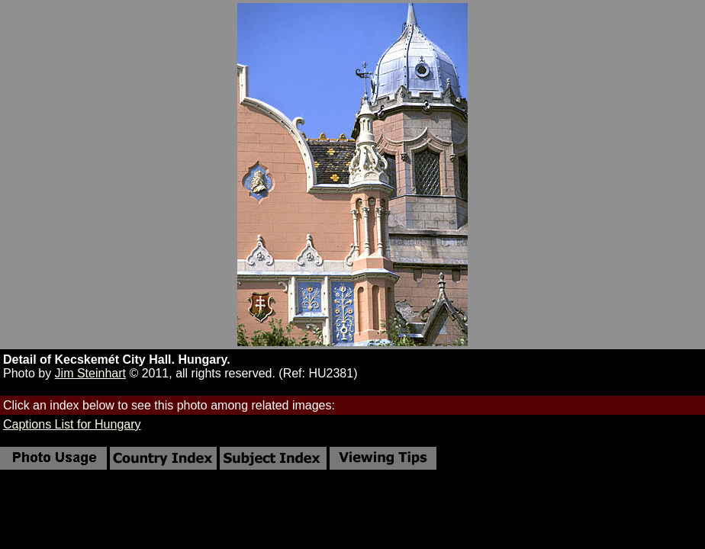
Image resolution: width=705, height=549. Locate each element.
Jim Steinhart (90, 373)
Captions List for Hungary (72, 424)
